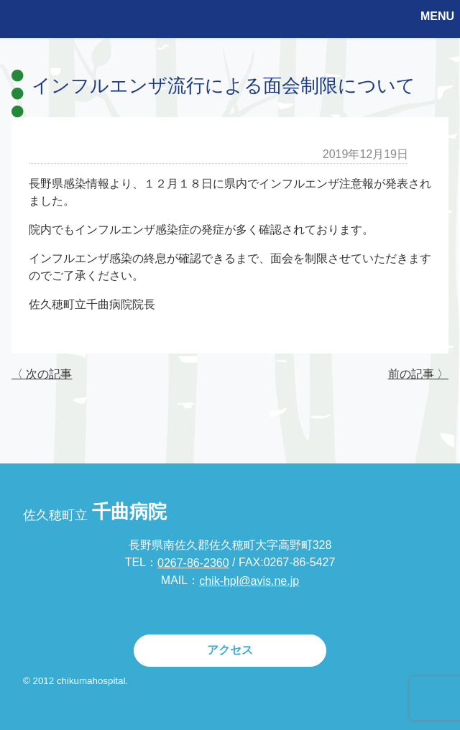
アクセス (230, 650)
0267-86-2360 (193, 563)
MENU (437, 16)
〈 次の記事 (42, 374)
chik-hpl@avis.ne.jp (249, 581)
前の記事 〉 (418, 374)
